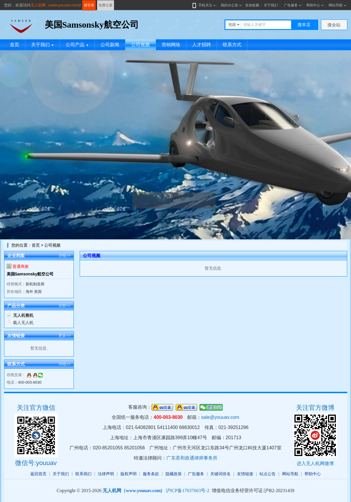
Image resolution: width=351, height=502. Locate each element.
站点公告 (267, 473)
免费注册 (106, 5)
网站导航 (336, 5)
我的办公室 (229, 5)
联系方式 (232, 44)
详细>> (64, 255)
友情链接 (245, 473)
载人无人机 (23, 322)
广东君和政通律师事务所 (192, 457)
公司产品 (77, 44)
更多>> (64, 335)
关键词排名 (220, 473)
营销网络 (171, 44)
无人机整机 (23, 315)
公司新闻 (110, 44)
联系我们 (83, 473)
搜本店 (304, 24)
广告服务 (291, 5)
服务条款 (151, 473)
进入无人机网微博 (315, 463)
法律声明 (106, 473)
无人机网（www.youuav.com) (55, 5)
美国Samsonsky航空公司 (30, 274)
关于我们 (271, 5)
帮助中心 (313, 5)
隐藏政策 (173, 473)
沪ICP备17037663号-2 (187, 490)
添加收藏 (252, 5)
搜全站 (334, 24)
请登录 (89, 5)
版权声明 (128, 473)
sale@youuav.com (220, 417)
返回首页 (38, 473)
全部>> (64, 305)
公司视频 (140, 44)
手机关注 (204, 5)
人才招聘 (201, 44)
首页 (14, 44)
